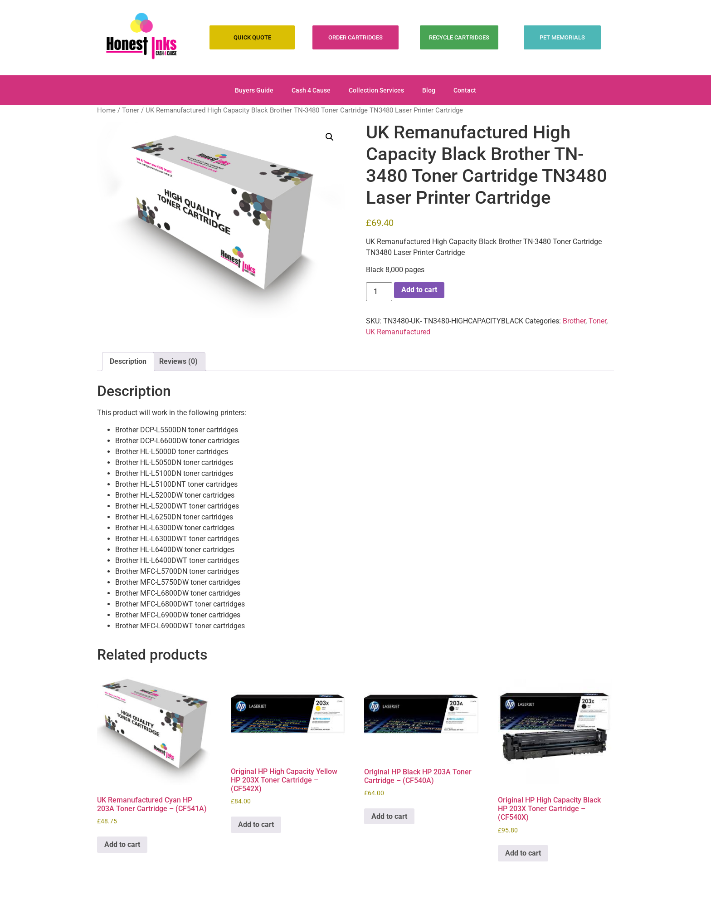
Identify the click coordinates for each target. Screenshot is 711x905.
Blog (428, 90)
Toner (130, 110)
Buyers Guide (254, 90)
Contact (464, 90)
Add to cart (419, 289)
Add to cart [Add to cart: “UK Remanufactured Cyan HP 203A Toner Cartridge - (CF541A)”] (122, 844)
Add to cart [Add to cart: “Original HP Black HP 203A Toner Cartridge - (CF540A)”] (389, 816)
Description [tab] (128, 361)
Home (106, 110)
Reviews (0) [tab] (178, 361)
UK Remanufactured (398, 332)
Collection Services (376, 90)
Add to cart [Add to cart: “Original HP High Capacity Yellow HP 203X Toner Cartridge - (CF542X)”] (256, 824)
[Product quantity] (379, 291)
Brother (574, 321)
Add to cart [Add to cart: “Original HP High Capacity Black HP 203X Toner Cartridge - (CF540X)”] (523, 853)
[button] (329, 137)
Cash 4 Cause (311, 90)
